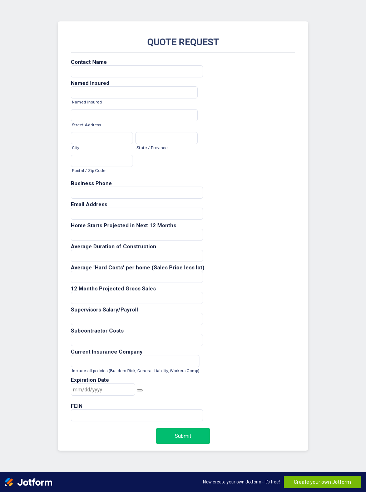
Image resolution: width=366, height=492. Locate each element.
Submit (183, 436)
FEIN (77, 406)
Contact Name (89, 62)
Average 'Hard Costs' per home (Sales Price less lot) (137, 267)
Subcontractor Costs (97, 331)
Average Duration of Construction (113, 246)
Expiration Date (90, 380)
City (75, 147)
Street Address (86, 124)
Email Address (89, 204)
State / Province (152, 147)
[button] (140, 390)
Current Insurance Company (107, 352)
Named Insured (90, 83)
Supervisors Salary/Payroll (104, 309)
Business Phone (91, 183)
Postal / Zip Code (88, 170)
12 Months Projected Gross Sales (113, 288)
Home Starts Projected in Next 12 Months (123, 225)
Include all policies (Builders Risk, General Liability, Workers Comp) (135, 370)
